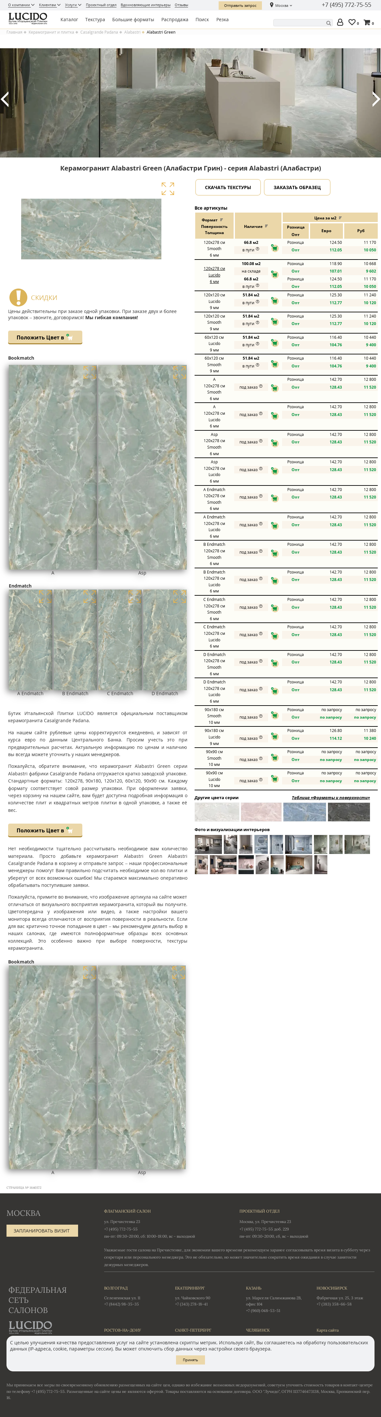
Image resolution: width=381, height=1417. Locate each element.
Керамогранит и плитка (51, 32)
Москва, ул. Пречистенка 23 (265, 1221)
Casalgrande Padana (99, 32)
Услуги (71, 4)
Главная (14, 32)
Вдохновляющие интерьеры (145, 4)
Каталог (69, 19)
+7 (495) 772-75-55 (346, 5)
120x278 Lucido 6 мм (214, 275)
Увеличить (167, 189)
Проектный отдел (101, 4)
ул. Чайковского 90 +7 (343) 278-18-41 (204, 1295)
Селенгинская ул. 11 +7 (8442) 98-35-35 (133, 1295)
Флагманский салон (127, 1211)
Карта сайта (328, 1330)
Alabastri (132, 32)
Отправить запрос (240, 5)
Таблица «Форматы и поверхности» (331, 797)
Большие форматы (133, 19)
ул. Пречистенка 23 (122, 1221)
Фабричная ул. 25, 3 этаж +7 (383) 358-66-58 (345, 1295)
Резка (222, 19)
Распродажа (174, 19)
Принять (190, 1359)
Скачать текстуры (228, 187)
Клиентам (48, 4)
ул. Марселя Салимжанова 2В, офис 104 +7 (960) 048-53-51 (275, 1299)
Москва (281, 5)
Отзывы (181, 4)
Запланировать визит (42, 1231)
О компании (19, 4)
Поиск (202, 19)
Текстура (95, 19)
